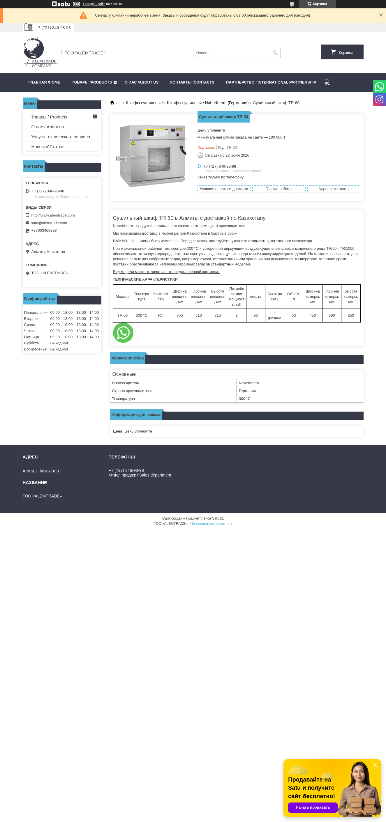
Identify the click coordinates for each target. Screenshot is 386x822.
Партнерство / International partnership (271, 82)
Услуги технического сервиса (60, 136)
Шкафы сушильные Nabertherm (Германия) (207, 102)
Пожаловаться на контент (211, 524)
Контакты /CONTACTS (192, 82)
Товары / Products (49, 116)
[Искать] (275, 53)
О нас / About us (47, 126)
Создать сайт (94, 4)
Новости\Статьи (47, 146)
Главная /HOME (44, 82)
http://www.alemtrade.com (53, 215)
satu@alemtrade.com (49, 223)
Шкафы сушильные (144, 102)
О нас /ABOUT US (142, 82)
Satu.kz (218, 518)
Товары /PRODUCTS (92, 82)
